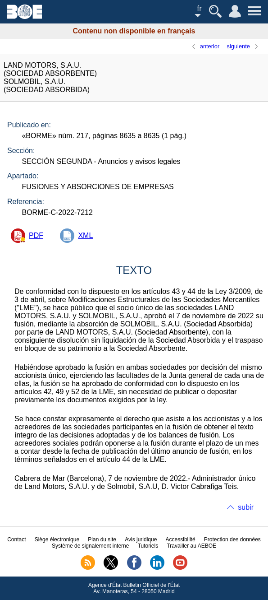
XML (85, 235)
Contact (16, 539)
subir (246, 507)
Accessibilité (180, 539)
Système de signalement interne (90, 546)
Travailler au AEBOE (191, 546)
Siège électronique (57, 539)
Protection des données (232, 539)
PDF (36, 235)
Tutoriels (148, 546)
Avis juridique (141, 539)
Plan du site (102, 539)
